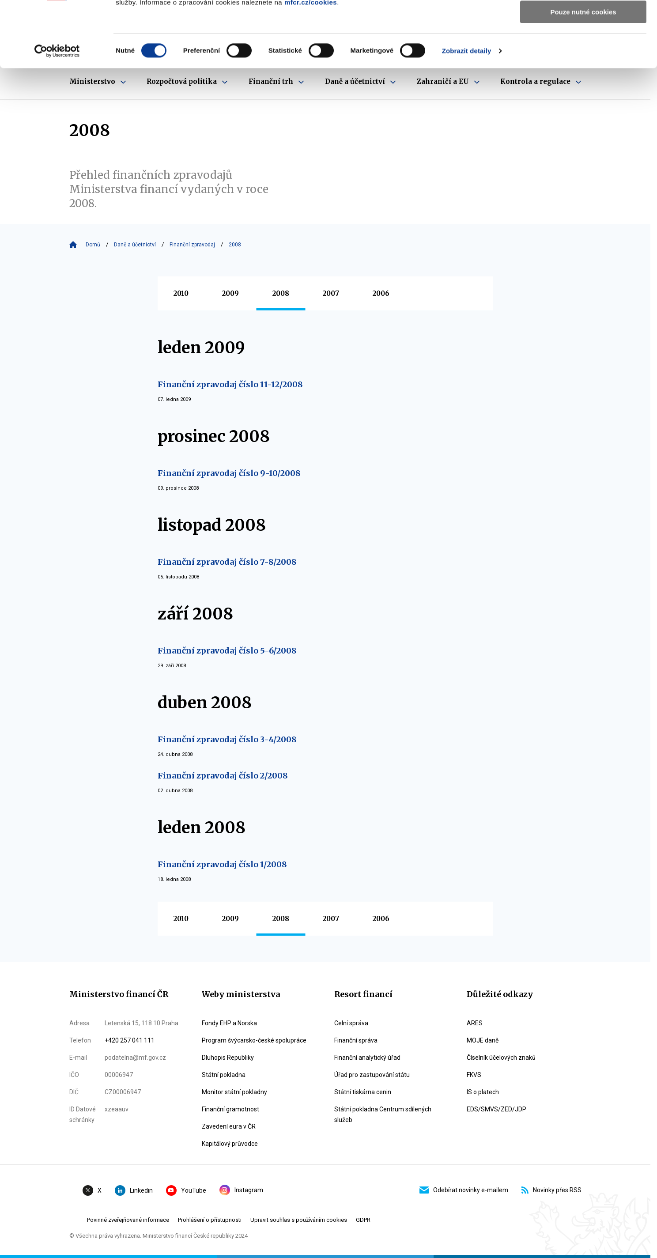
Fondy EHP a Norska (229, 1023)
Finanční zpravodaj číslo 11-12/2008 (230, 384)
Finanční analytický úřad (367, 1057)
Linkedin (134, 1190)
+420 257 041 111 (130, 1040)
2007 (331, 293)
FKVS (474, 1074)
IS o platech (483, 1092)
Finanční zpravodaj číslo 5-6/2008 (227, 651)
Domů (93, 244)
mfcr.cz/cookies (310, 64)
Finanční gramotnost (230, 1109)
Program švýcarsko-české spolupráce (254, 1040)
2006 (381, 293)
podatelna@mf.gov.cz (135, 1057)
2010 (181, 293)
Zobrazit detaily (466, 112)
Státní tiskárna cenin (362, 1092)
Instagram (241, 1190)
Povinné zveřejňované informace (128, 1219)
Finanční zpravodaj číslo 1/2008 (222, 864)
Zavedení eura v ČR (229, 1126)
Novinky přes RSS (551, 1190)
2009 (230, 293)
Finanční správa (356, 1040)
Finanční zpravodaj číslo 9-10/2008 (229, 473)
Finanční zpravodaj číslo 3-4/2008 (227, 739)
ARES (475, 1023)
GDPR (363, 1219)
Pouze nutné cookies (583, 73)
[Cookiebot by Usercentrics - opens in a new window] (57, 112)
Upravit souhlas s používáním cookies (298, 1219)
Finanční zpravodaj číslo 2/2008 (223, 776)
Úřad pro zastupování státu (372, 1074)
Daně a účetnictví (135, 245)
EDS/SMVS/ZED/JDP (496, 1109)
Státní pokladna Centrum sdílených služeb (382, 1114)
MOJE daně (482, 1040)
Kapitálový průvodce (230, 1143)
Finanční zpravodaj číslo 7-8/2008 (227, 562)
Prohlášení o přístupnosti (210, 1219)
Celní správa (351, 1023)
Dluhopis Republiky (228, 1057)
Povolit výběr (583, 48)
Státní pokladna (223, 1074)
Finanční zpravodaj (192, 245)
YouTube (186, 1190)
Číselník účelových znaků (501, 1057)
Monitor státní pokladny (234, 1092)
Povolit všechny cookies (583, 22)
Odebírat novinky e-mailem (463, 1190)
